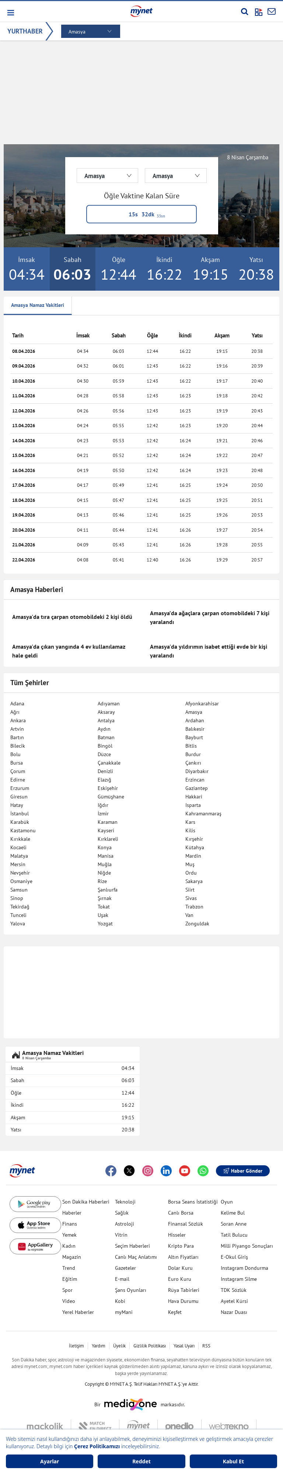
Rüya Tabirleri (183, 1290)
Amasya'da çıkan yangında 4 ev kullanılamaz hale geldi (68, 651)
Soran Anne (234, 1223)
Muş (190, 864)
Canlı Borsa (180, 1212)
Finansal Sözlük (185, 1223)
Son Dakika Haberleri (85, 1201)
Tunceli (18, 915)
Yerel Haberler (78, 1312)
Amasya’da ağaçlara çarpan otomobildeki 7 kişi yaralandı (209, 617)
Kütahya (194, 847)
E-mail (122, 1279)
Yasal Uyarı (184, 1346)
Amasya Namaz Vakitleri (37, 305)
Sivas (191, 898)
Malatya (19, 856)
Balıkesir (195, 729)
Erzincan (195, 779)
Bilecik (17, 746)
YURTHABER (25, 31)
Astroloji (124, 1223)
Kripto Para (181, 1246)
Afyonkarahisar (202, 703)
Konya (105, 847)
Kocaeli (18, 847)
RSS (206, 1346)
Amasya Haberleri (36, 589)
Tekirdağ (19, 906)
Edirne (17, 779)
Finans (69, 1223)
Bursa (16, 762)
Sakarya (194, 881)
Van (189, 915)
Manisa (105, 856)
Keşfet (175, 1312)
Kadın (69, 1246)
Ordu (191, 872)
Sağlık (122, 1212)
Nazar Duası (234, 1312)
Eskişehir (108, 788)
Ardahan (194, 720)
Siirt (190, 889)
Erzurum (19, 788)
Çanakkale (109, 762)
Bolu (15, 754)
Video (68, 1301)
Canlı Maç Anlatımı (136, 1257)
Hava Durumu (183, 1301)
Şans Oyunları (130, 1290)
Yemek (69, 1235)
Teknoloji (125, 1201)
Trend (68, 1268)
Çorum (17, 771)
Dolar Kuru (180, 1268)
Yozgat (105, 923)
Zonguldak (197, 923)
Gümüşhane (111, 796)
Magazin (71, 1257)
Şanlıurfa (108, 889)
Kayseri (106, 830)
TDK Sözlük (234, 1290)
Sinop (16, 898)
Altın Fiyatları (183, 1257)
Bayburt (194, 737)
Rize (102, 881)
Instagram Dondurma (244, 1268)
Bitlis (191, 746)
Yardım (98, 1346)
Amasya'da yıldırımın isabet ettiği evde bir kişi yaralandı (208, 651)
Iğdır (103, 805)
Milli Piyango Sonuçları (247, 1246)
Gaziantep (196, 788)
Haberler (71, 1212)
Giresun (19, 796)
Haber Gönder (242, 1170)
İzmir (103, 813)
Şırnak (105, 898)
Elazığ (104, 779)
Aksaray (106, 712)
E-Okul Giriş (234, 1257)
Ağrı (15, 712)
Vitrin (121, 1235)
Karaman (108, 822)
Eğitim (69, 1279)
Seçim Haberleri (132, 1246)
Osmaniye (21, 881)
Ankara (18, 720)
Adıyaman (109, 703)
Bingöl (105, 746)
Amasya (193, 712)
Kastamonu (23, 830)
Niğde (104, 872)
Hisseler (177, 1235)
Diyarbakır (197, 771)
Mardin (193, 856)
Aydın (104, 729)
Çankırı (193, 762)
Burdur (193, 754)
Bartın (17, 737)
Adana (17, 703)
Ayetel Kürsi (234, 1301)
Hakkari (193, 796)
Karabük (19, 822)
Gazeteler (125, 1268)
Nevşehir (20, 872)
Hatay (16, 805)
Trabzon (194, 906)
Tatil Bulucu (234, 1235)
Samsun (19, 889)
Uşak (103, 915)
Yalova (17, 923)
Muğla (105, 864)
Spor (67, 1290)
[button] (10, 12)
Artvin (17, 729)
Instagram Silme (239, 1279)
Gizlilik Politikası (149, 1346)
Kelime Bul (233, 1212)
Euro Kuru (179, 1279)
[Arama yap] (244, 11)
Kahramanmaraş (203, 813)
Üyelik (119, 1346)
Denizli (105, 771)
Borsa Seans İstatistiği (193, 1201)
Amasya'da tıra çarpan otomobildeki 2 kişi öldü (72, 616)
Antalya (106, 720)
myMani (124, 1312)
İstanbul (19, 813)
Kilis (190, 830)
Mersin (17, 864)
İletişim (76, 1346)
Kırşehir (194, 839)
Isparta (193, 805)
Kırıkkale (20, 839)
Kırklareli (108, 839)
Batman (106, 737)
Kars (190, 822)
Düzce (104, 754)
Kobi (120, 1301)
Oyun (227, 1201)
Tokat (104, 906)
